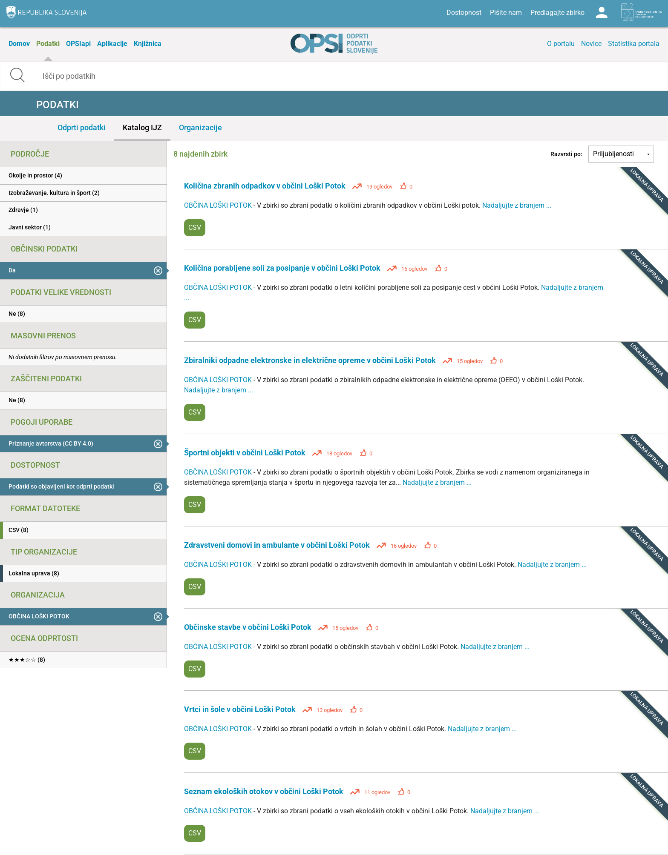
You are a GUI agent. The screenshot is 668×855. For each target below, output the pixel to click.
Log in (601, 13)
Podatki (48, 44)
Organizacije (200, 127)
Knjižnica (147, 44)
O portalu (561, 44)
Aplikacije (112, 44)
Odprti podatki (82, 127)
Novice (591, 44)
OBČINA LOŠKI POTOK (218, 205)
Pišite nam (506, 13)
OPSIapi (78, 44)
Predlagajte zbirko (557, 13)
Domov (19, 44)
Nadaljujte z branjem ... (516, 205)
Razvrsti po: (566, 154)
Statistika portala (633, 44)
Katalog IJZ (142, 127)
